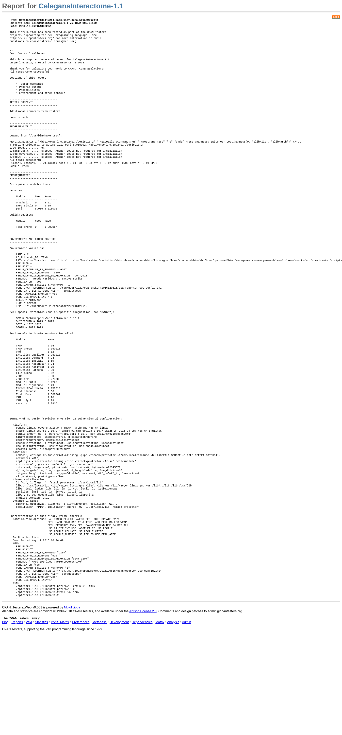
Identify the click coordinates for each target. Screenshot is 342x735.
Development (119, 719)
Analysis (173, 719)
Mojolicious (72, 704)
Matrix (159, 719)
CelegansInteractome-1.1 (81, 6)
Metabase (99, 719)
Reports (17, 719)
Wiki (29, 719)
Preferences (80, 719)
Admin (186, 719)
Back (336, 16)
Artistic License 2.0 (142, 708)
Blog (5, 719)
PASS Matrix (60, 719)
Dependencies (142, 719)
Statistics (41, 719)
